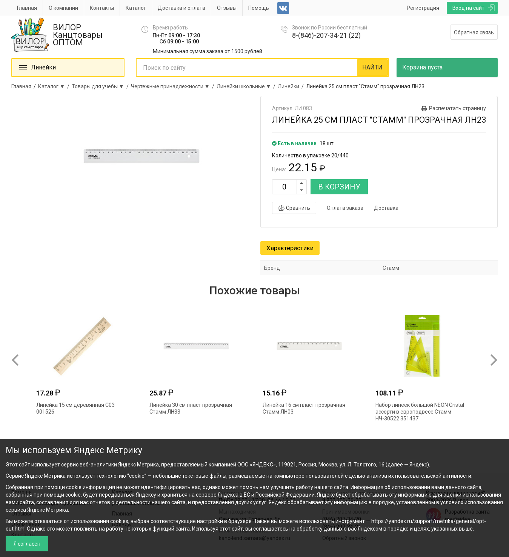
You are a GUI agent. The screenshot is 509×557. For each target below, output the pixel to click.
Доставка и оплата (181, 8)
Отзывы (227, 8)
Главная (27, 8)
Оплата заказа (345, 208)
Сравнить (294, 208)
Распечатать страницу (457, 108)
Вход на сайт (468, 8)
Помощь (258, 8)
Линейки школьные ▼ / (247, 86)
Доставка (386, 208)
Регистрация (423, 8)
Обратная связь (474, 32)
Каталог (136, 8)
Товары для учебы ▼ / (101, 86)
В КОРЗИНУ (339, 186)
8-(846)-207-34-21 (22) (326, 35)
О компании (63, 8)
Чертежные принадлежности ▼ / (174, 86)
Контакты (102, 8)
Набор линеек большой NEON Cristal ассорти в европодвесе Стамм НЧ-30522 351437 (419, 412)
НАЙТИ (372, 67)
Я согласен (27, 544)
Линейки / (292, 86)
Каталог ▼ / (55, 86)
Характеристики (290, 248)
